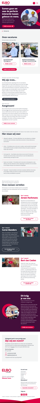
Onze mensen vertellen (9, 100)
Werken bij (23, 378)
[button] (34, 3)
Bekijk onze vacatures (27, 329)
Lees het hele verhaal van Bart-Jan (28, 285)
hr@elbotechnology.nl (12, 356)
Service (22, 375)
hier (7, 112)
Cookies (3, 396)
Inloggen (22, 374)
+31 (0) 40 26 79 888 (11, 354)
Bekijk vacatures (8, 26)
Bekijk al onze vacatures (9, 71)
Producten (23, 373)
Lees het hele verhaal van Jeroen (28, 221)
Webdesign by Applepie (31, 396)
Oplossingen (23, 371)
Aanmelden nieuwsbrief (28, 388)
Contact (22, 377)
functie (12, 348)
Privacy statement (13, 396)
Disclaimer (7, 396)
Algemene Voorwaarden (21, 396)
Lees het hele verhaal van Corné (10, 251)
